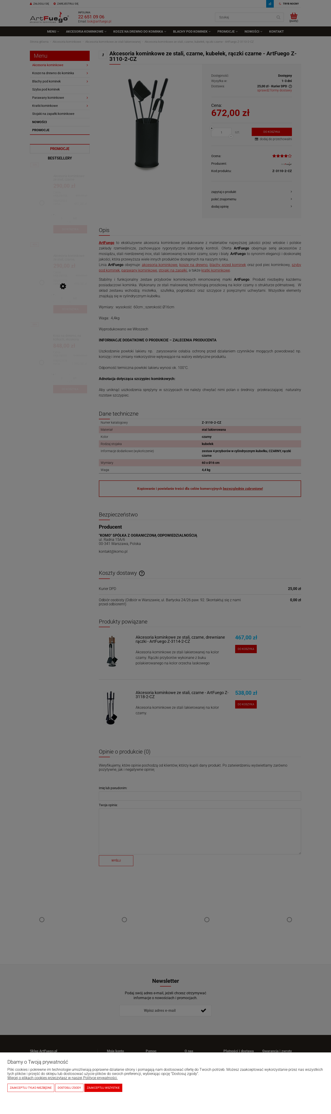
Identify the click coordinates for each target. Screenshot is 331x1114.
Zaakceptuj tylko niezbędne (31, 1087)
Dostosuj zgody (69, 1087)
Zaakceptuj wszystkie (103, 1087)
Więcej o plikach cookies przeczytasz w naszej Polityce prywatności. (62, 1078)
